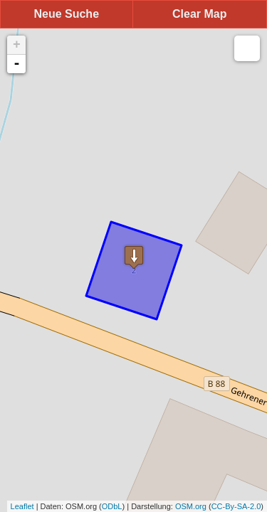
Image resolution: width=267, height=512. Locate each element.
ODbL (112, 506)
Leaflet (22, 506)
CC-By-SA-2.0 (236, 506)
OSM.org (190, 506)
